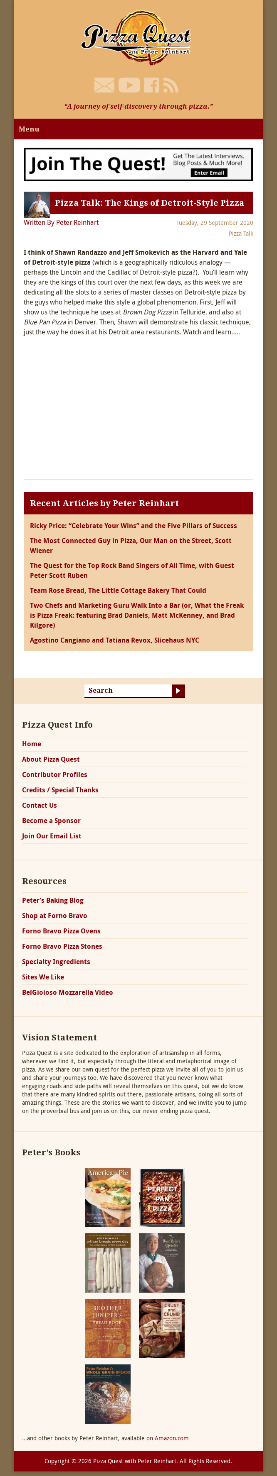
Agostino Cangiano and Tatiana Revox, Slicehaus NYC (114, 640)
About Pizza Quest (51, 759)
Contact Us (39, 805)
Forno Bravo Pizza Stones (62, 946)
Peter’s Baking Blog (53, 900)
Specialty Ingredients (56, 961)
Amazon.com (172, 1438)
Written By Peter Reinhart (61, 222)
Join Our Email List (52, 835)
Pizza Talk (241, 233)
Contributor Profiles (54, 774)
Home (31, 743)
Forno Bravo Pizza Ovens (61, 930)
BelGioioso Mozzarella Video (67, 992)
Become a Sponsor (51, 820)
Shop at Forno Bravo (54, 915)
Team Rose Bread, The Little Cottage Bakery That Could (118, 590)
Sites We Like (43, 977)
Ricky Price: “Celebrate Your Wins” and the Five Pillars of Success (133, 525)
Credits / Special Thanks (60, 789)
